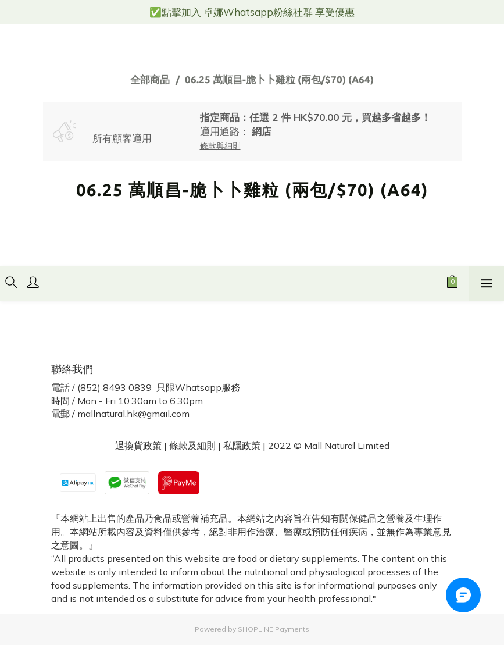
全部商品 (150, 79)
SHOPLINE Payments (273, 629)
